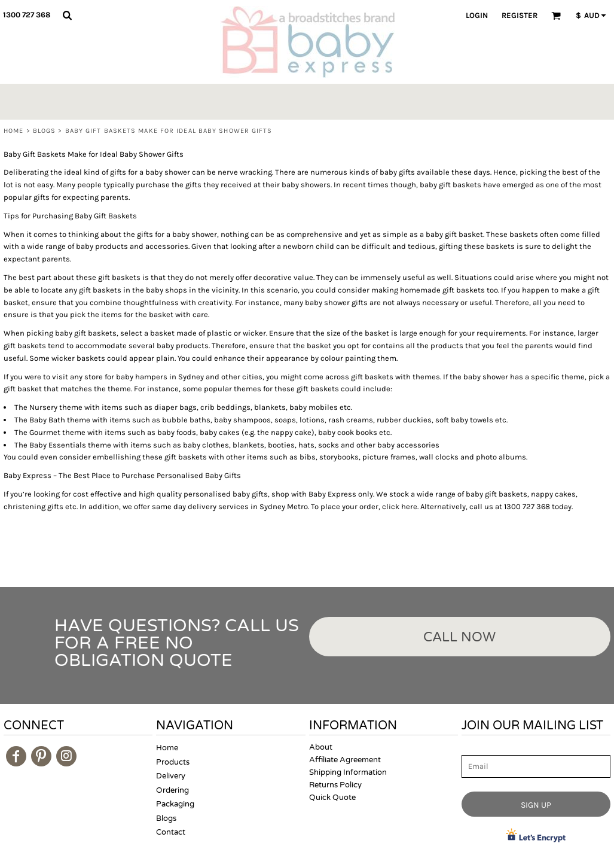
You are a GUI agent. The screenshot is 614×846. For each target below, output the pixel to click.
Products (173, 762)
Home (13, 131)
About (320, 747)
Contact (170, 832)
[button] (67, 15)
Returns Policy (335, 785)
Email (472, 748)
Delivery (170, 776)
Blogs (44, 131)
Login (477, 15)
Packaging (175, 804)
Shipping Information (348, 772)
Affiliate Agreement (345, 760)
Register (519, 15)
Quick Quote (332, 797)
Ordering (172, 790)
